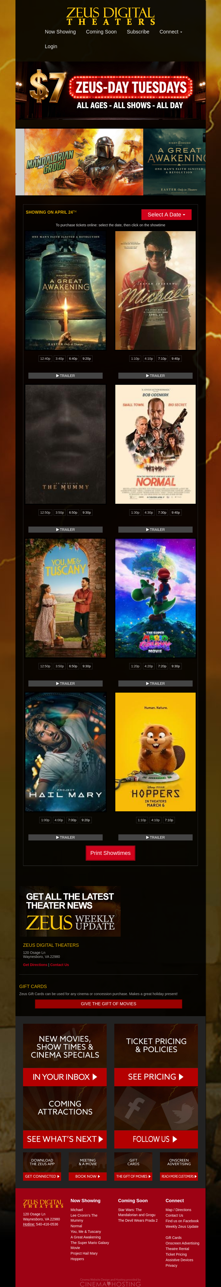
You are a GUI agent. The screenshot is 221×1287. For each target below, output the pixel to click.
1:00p (45, 820)
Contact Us (59, 965)
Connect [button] (170, 31)
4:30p (149, 512)
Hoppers (77, 1259)
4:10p (149, 358)
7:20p (162, 666)
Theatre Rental (177, 1249)
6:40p (73, 358)
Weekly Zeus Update (182, 1226)
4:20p (149, 666)
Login (51, 46)
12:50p (45, 512)
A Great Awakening (86, 1237)
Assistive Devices (179, 1260)
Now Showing (60, 31)
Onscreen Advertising (182, 1243)
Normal (76, 1226)
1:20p (135, 666)
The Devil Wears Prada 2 (138, 1220)
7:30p (162, 512)
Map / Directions (178, 1210)
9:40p (176, 358)
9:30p (87, 512)
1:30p (135, 512)
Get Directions (35, 965)
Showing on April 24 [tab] (51, 212)
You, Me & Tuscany (86, 1232)
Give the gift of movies (108, 1003)
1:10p (135, 358)
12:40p (45, 358)
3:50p (60, 512)
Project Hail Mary (84, 1253)
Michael (77, 1210)
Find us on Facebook (182, 1221)
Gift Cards (174, 1238)
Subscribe (138, 31)
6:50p (73, 512)
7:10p (162, 358)
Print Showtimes (110, 853)
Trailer (65, 376)
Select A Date (166, 214)
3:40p (60, 358)
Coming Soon (101, 31)
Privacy (171, 1265)
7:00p (72, 820)
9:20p (87, 358)
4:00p (59, 820)
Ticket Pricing (176, 1254)
